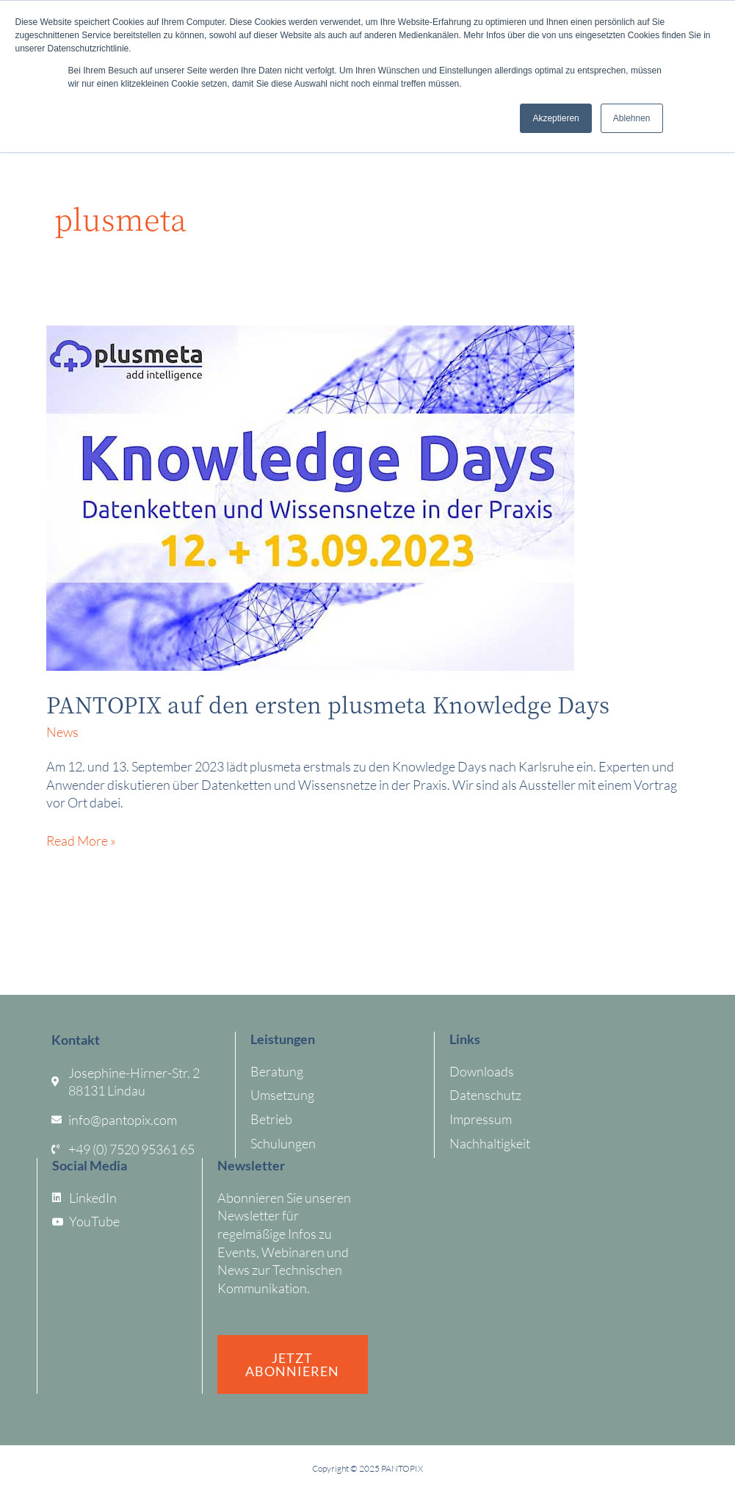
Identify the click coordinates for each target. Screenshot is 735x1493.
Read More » (81, 840)
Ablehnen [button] (632, 118)
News (62, 732)
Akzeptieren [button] (555, 118)
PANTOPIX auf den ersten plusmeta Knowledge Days (327, 704)
